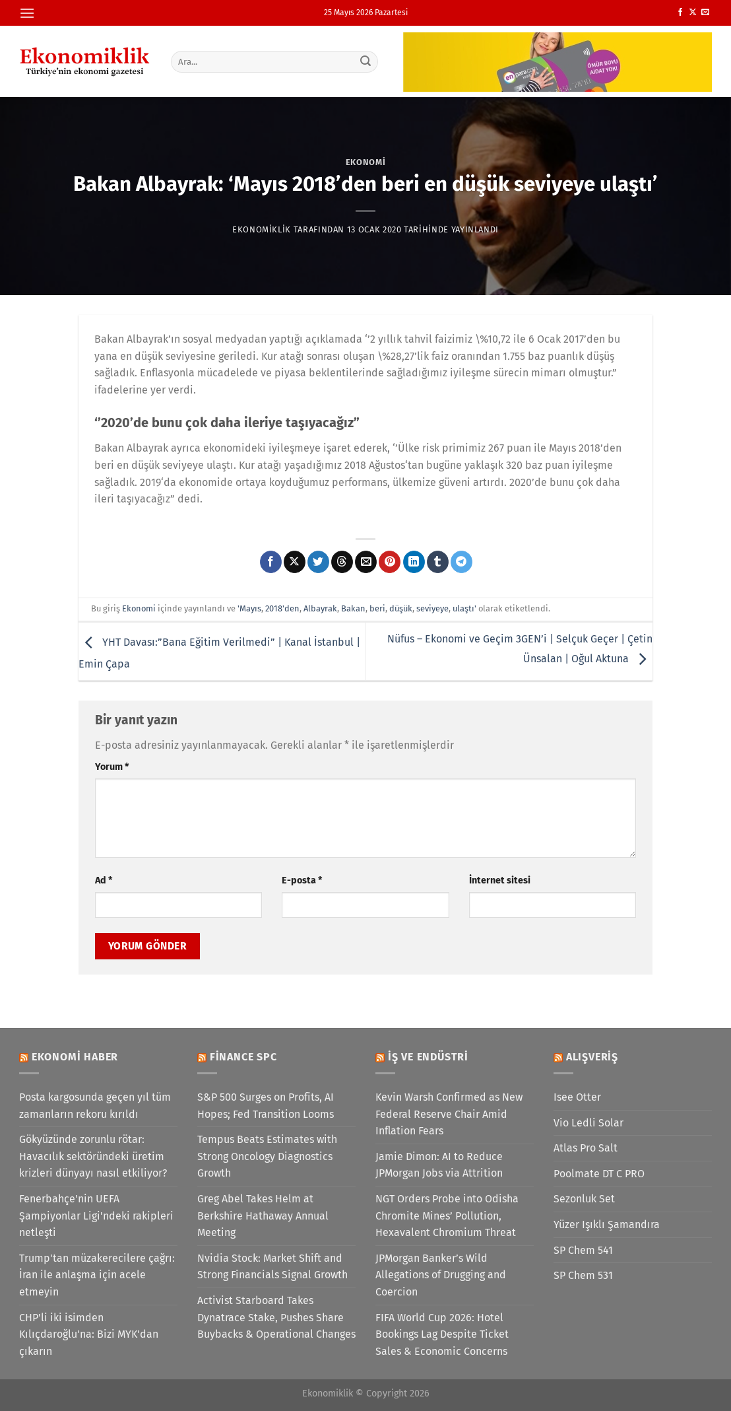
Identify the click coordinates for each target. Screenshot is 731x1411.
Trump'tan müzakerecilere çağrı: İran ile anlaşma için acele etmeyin (97, 1275)
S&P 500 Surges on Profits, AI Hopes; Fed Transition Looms (265, 1105)
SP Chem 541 (583, 1250)
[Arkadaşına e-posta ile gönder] (366, 562)
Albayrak (320, 608)
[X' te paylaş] (294, 562)
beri (377, 608)
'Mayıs (249, 608)
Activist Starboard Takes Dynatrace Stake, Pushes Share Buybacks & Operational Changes (276, 1317)
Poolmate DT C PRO (599, 1173)
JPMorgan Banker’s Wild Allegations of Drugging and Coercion (440, 1275)
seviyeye (432, 608)
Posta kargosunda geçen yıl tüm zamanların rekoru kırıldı (95, 1105)
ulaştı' (464, 608)
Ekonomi (366, 162)
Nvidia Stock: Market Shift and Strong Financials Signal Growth (272, 1267)
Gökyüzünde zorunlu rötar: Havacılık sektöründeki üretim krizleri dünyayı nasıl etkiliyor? (93, 1156)
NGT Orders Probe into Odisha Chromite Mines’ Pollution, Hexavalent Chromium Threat (447, 1215)
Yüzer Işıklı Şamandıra (607, 1224)
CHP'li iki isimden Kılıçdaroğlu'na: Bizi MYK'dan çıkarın (88, 1334)
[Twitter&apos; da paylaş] (318, 562)
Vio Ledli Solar (588, 1123)
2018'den (282, 608)
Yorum (112, 767)
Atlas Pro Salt (586, 1148)
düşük (400, 608)
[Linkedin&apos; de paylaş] (414, 562)
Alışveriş (592, 1056)
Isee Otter (577, 1097)
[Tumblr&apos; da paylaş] (438, 562)
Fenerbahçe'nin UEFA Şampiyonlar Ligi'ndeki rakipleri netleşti (96, 1215)
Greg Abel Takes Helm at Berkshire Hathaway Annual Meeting (263, 1215)
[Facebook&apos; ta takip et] (680, 12)
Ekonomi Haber (75, 1056)
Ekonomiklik (261, 229)
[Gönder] (366, 61)
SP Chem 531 (583, 1275)
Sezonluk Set (584, 1198)
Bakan (353, 608)
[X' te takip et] (693, 12)
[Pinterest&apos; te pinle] (389, 562)
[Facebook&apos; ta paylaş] (271, 562)
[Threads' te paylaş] (342, 562)
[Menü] (27, 13)
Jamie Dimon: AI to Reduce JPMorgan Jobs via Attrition (439, 1165)
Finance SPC (243, 1056)
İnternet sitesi (499, 880)
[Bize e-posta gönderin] (705, 12)
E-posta (302, 880)
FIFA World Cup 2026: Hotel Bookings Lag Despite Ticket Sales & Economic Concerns (442, 1334)
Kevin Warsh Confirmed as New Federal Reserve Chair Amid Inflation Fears (449, 1114)
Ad (103, 880)
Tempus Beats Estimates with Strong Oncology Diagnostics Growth (267, 1156)
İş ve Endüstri (428, 1056)
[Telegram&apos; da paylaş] (461, 562)
